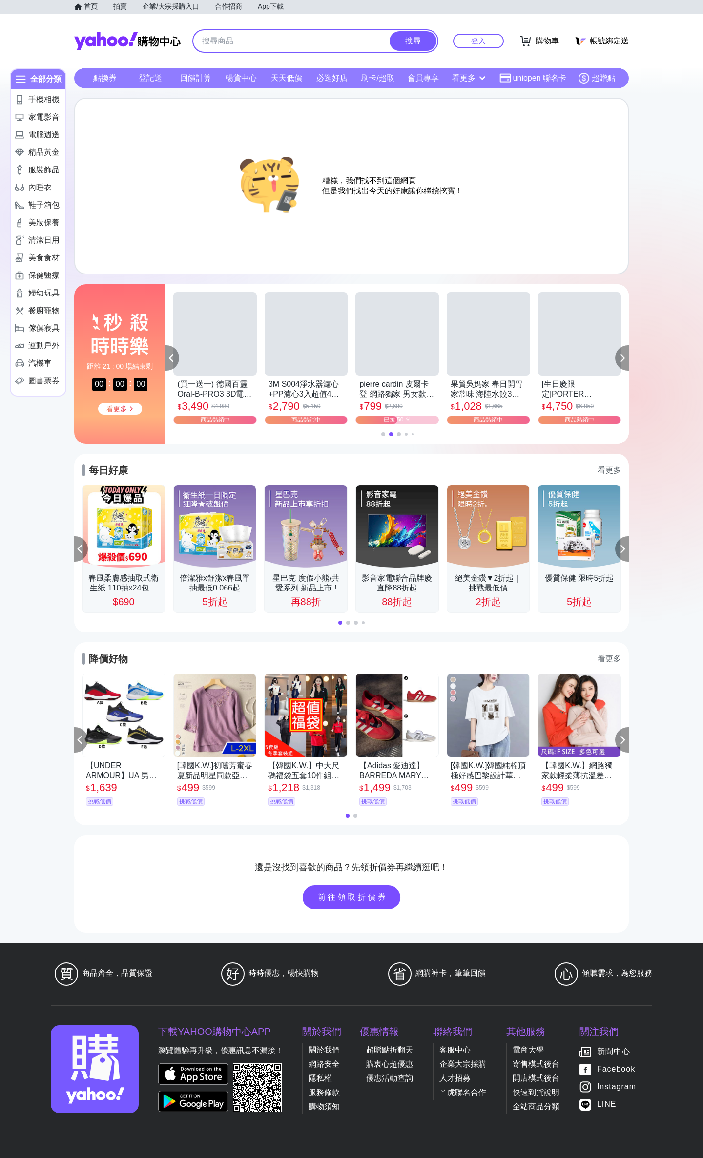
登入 (478, 41)
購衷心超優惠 (389, 1064)
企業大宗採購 (462, 1064)
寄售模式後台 (536, 1064)
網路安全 (324, 1064)
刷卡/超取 (377, 78)
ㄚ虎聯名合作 (462, 1092)
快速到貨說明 (536, 1092)
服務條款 (324, 1092)
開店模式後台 (536, 1078)
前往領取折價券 (353, 897)
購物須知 (324, 1106)
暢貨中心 (241, 78)
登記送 (150, 78)
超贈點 (596, 78)
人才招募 (455, 1078)
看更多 (468, 78)
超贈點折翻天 (389, 1050)
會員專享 (423, 78)
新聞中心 (613, 1051)
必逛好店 (332, 78)
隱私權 (320, 1078)
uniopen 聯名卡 (532, 78)
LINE (607, 1104)
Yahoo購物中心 (127, 41)
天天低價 (286, 78)
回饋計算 (195, 78)
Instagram (616, 1086)
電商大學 (528, 1050)
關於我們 (324, 1050)
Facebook (616, 1069)
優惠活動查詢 (389, 1078)
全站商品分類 (536, 1106)
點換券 (105, 78)
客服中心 (455, 1050)
